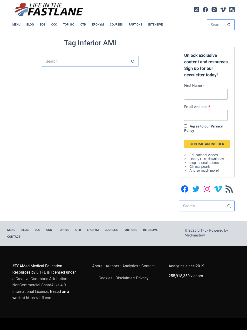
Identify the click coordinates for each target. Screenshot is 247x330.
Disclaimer (125, 278)
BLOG (30, 24)
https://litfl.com (39, 298)
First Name (194, 85)
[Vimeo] (223, 9)
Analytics (130, 266)
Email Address (197, 106)
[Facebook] (205, 9)
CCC (54, 24)
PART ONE (135, 24)
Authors (112, 266)
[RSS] (232, 9)
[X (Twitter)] (196, 9)
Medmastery (195, 235)
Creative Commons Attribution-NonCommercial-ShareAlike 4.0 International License (40, 285)
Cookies (105, 278)
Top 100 (68, 24)
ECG (42, 24)
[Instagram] (214, 9)
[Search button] (229, 24)
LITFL (41, 272)
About (97, 266)
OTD (83, 24)
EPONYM (98, 24)
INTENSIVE (155, 24)
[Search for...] (215, 24)
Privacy (142, 278)
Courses (116, 24)
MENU (16, 24)
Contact (13, 236)
